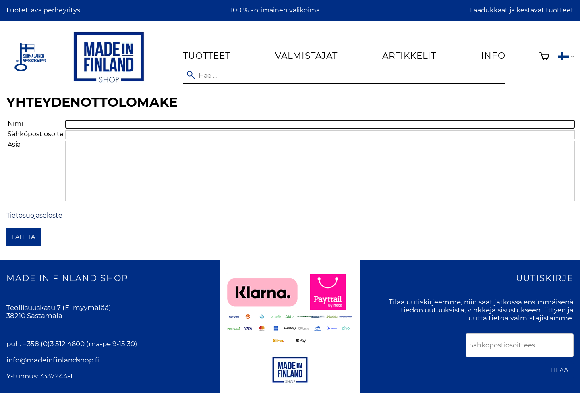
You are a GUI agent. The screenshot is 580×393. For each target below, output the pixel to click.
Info (493, 55)
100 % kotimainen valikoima (275, 10)
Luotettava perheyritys (43, 10)
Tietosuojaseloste (34, 215)
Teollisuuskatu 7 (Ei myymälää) (58, 308)
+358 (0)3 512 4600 (54, 344)
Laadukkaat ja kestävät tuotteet (522, 10)
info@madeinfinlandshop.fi (53, 360)
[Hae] (344, 75)
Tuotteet (206, 55)
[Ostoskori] (544, 57)
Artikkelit (409, 55)
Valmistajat (306, 55)
